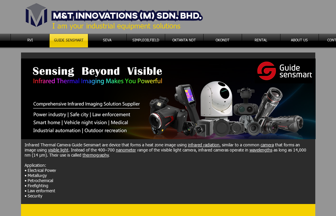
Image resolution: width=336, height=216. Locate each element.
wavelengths (261, 150)
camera (267, 145)
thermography (96, 155)
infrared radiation (203, 145)
